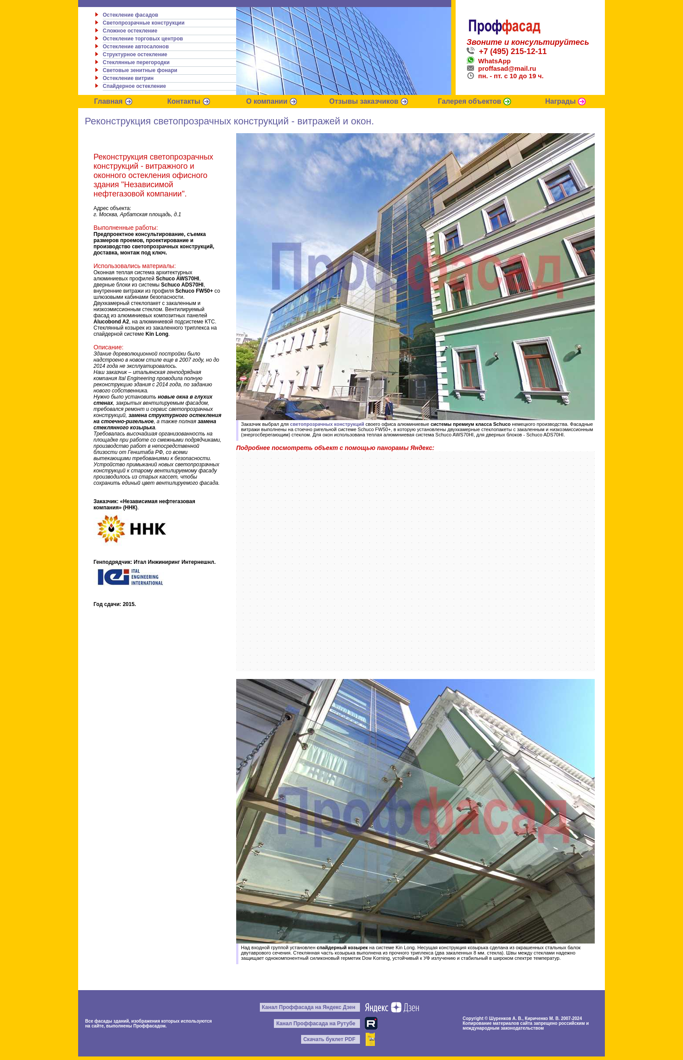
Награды (565, 101)
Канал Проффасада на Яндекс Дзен (309, 1007)
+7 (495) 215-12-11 (507, 51)
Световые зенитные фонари (140, 70)
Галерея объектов (475, 101)
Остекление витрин (128, 78)
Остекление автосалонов (136, 47)
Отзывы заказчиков (369, 101)
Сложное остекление (130, 31)
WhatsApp (489, 61)
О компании (272, 101)
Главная (113, 101)
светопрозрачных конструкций (327, 424)
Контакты (189, 101)
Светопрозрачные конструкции (143, 23)
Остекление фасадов (130, 15)
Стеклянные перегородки (136, 62)
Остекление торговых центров (143, 39)
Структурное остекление (135, 54)
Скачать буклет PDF (329, 1039)
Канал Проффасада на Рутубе (315, 1023)
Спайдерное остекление (134, 86)
